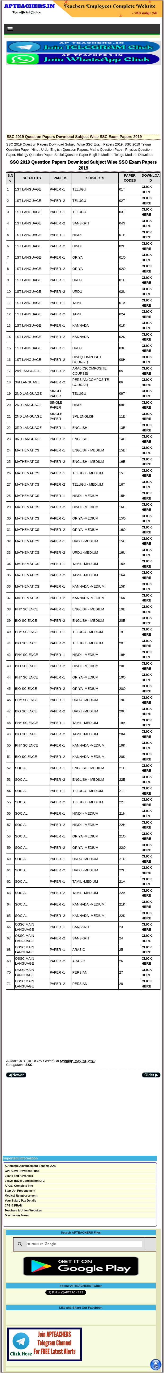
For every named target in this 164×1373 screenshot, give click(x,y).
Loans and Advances (19, 1176)
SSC (29, 1065)
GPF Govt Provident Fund (22, 1171)
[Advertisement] (83, 98)
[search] (84, 1244)
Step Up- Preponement (20, 1190)
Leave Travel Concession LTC (25, 1180)
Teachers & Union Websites (23, 1210)
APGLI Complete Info (19, 1185)
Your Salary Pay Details (20, 1200)
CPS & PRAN (13, 1205)
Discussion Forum (17, 1215)
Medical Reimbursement (21, 1195)
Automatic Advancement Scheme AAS (30, 1166)
